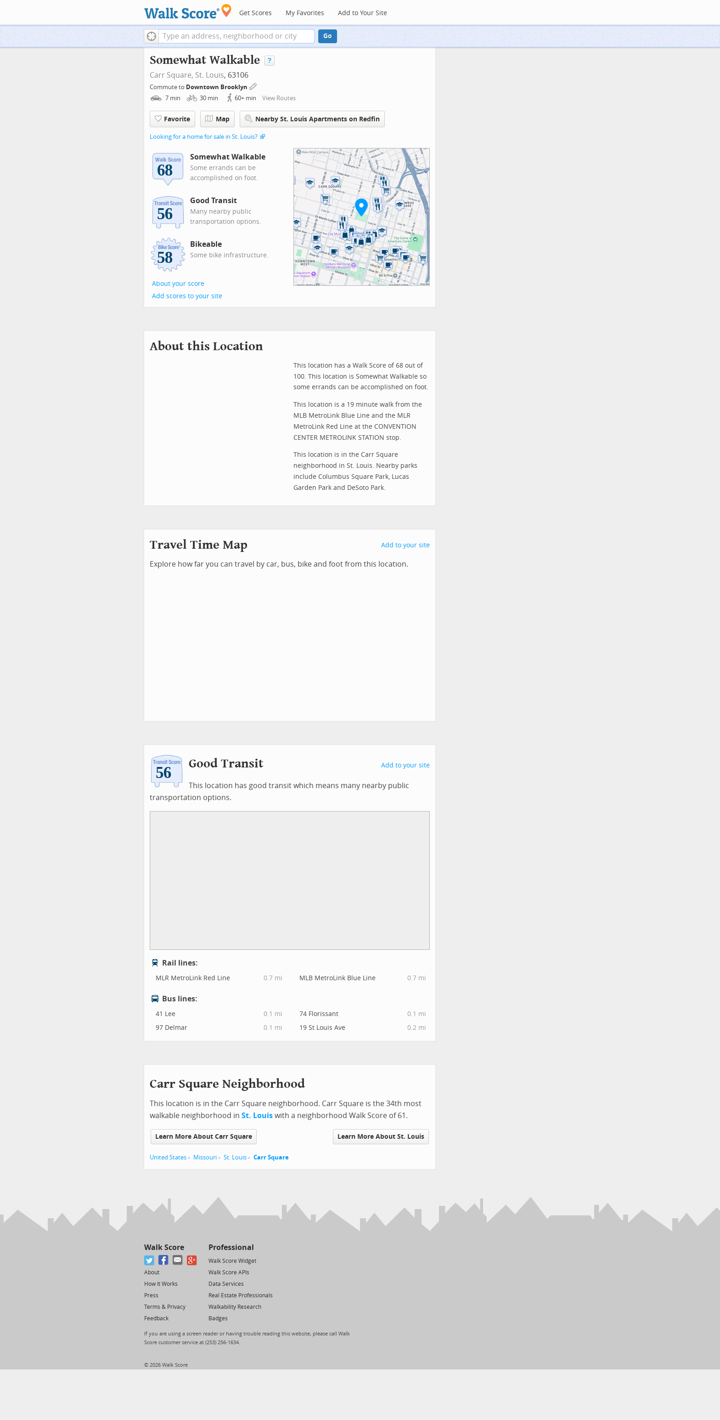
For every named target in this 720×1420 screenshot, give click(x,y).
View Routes (279, 98)
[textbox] (236, 36)
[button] (151, 36)
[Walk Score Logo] (188, 11)
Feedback (156, 1318)
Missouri (205, 1157)
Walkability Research (234, 1307)
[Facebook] (163, 1260)
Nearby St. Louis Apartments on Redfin (312, 118)
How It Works (161, 1284)
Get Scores (255, 13)
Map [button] (217, 119)
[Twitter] (149, 1260)
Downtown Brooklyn (217, 87)
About (151, 1272)
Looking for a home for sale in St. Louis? (204, 136)
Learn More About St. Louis (381, 1137)
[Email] (178, 1260)
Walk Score (164, 1247)
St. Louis (209, 75)
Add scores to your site (187, 296)
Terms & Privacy (165, 1307)
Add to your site (405, 545)
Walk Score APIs (228, 1272)
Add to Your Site (362, 13)
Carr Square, (171, 75)
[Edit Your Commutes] (253, 85)
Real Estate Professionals (240, 1295)
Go (327, 36)
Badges (218, 1318)
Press (151, 1295)
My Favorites (305, 13)
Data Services (226, 1284)
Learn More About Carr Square (203, 1137)
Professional (231, 1247)
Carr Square (271, 1157)
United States (168, 1157)
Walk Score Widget (232, 1261)
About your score (178, 284)
